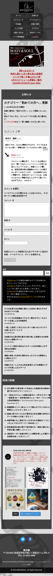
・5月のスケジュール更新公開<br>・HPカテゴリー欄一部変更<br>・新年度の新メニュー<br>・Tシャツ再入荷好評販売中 (28, 400)
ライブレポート (35, 20)
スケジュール (18, 20)
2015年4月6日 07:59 (17, 157)
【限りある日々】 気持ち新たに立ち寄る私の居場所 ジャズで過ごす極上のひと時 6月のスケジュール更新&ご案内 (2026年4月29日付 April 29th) (26, 77)
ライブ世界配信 (18, 37)
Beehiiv (31, 426)
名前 (7, 223)
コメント (9, 200)
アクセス (35, 28)
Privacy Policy (38, 565)
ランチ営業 (18, 28)
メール (8, 233)
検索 (4, 272)
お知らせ (35, 15)
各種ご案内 (35, 24)
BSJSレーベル (35, 32)
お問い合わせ (18, 32)
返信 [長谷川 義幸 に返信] (45, 149)
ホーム (18, 15)
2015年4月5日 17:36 (11, 141)
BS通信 (18, 24)
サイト (7, 242)
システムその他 (10, 122)
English (35, 37)
